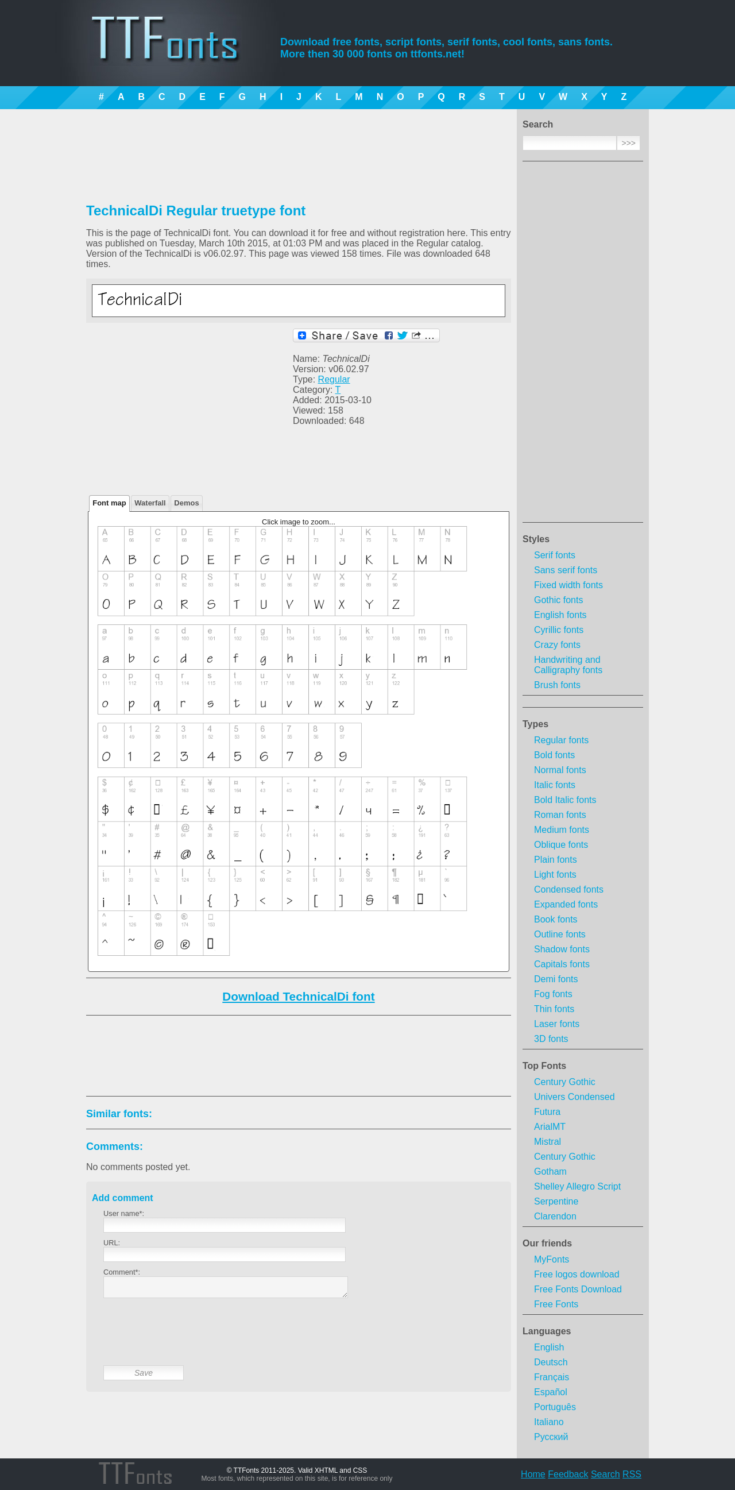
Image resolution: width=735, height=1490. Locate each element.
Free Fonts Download (578, 1289)
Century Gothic (564, 1082)
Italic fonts (554, 785)
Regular (334, 379)
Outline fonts (560, 934)
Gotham (550, 1171)
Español (550, 1392)
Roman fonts (560, 815)
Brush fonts (557, 685)
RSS (631, 1474)
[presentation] (190, 1340)
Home (533, 1474)
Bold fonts (554, 755)
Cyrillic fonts (558, 630)
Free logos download (577, 1274)
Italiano (549, 1422)
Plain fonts (555, 859)
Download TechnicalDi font (298, 996)
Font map (109, 503)
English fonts (560, 615)
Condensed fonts (569, 889)
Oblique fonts (561, 845)
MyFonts (551, 1259)
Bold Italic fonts (565, 800)
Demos (186, 503)
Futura (547, 1112)
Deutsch (551, 1362)
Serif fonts (554, 555)
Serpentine (556, 1201)
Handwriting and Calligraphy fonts (568, 665)
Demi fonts (556, 979)
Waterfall (149, 503)
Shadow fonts (562, 949)
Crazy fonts (557, 645)
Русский (551, 1437)
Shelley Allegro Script (577, 1186)
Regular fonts (561, 740)
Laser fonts (556, 1024)
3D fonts (551, 1039)
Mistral (547, 1142)
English (549, 1347)
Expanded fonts (566, 904)
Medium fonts (561, 830)
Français (551, 1377)
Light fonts (555, 874)
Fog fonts (553, 994)
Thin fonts (554, 1009)
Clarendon (555, 1216)
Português (555, 1407)
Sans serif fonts (565, 570)
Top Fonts (544, 1066)
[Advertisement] (583, 345)
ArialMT (550, 1127)
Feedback (568, 1474)
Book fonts (556, 919)
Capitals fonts (562, 964)
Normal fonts (560, 770)
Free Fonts (556, 1304)
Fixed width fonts (568, 585)
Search (605, 1474)
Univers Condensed (574, 1097)
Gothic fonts (558, 600)
